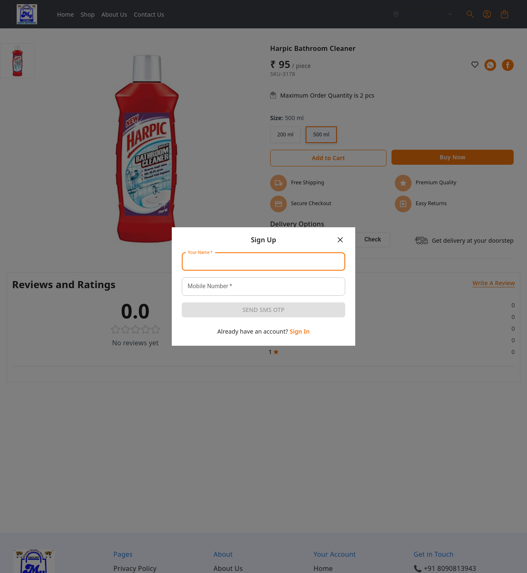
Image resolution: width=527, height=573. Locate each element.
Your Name (200, 252)
